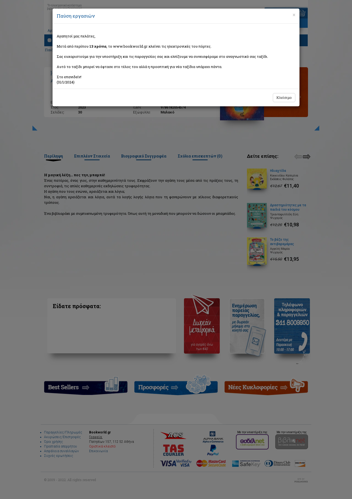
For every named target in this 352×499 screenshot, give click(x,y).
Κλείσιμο (284, 97)
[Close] (294, 15)
